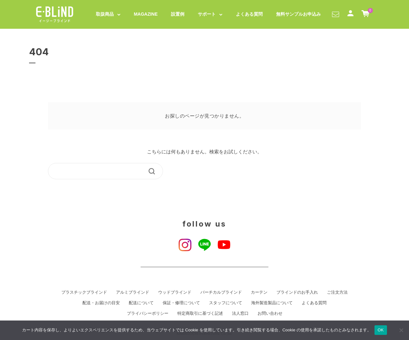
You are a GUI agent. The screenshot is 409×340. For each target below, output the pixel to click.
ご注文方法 (337, 292)
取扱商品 (105, 14)
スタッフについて (225, 303)
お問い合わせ (270, 313)
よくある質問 (249, 14)
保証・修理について (181, 303)
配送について (141, 303)
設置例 (177, 14)
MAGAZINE (146, 14)
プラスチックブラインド (84, 292)
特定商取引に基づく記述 (200, 313)
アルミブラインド (132, 292)
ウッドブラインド (174, 292)
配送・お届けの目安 (101, 303)
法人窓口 (240, 313)
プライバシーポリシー (147, 313)
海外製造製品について (272, 303)
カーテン (259, 292)
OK (381, 330)
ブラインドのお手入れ (297, 292)
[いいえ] (401, 330)
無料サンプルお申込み (298, 14)
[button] (335, 14)
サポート (207, 14)
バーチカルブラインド (221, 292)
